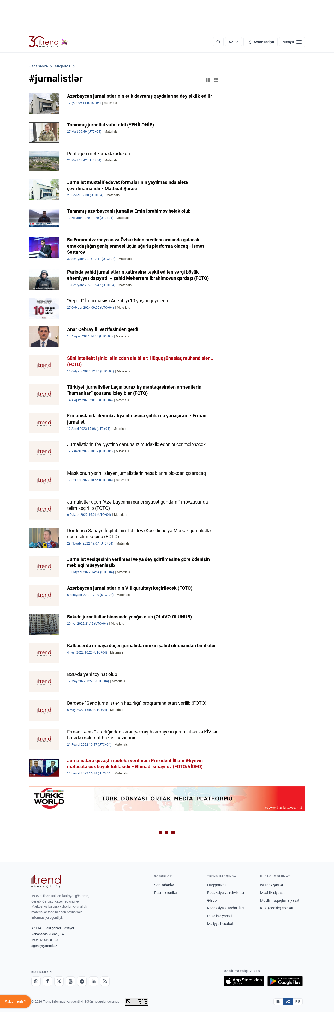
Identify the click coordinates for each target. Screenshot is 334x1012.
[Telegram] (82, 981)
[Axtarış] (218, 42)
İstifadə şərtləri (272, 885)
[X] (59, 981)
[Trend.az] (48, 42)
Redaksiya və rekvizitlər (225, 892)
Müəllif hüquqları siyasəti (280, 900)
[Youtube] (70, 981)
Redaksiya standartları (225, 908)
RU (297, 1001)
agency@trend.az (44, 946)
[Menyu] (292, 42)
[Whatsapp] (36, 981)
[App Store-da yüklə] (244, 981)
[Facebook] (47, 981)
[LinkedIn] (93, 981)
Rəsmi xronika (165, 892)
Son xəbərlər (164, 885)
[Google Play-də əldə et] (285, 981)
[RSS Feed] (105, 981)
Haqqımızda (217, 885)
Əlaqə (212, 900)
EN (278, 1001)
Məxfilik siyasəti (272, 892)
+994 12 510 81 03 (44, 940)
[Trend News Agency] (46, 881)
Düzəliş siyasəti (219, 916)
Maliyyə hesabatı (220, 924)
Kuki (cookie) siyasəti (277, 908)
